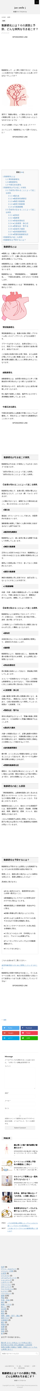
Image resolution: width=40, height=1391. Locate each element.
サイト (7, 1108)
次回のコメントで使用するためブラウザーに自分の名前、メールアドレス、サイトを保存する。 (20, 1121)
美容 (2, 1331)
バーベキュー (6, 1293)
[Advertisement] (20, 53)
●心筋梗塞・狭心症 (18, 223)
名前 (7, 1093)
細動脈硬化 (12, 182)
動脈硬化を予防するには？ (14, 240)
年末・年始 (5, 1300)
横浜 (2, 1313)
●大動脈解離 (15, 207)
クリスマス (5, 1276)
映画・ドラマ (6, 1304)
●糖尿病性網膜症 (17, 199)
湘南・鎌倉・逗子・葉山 (10, 1316)
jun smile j (20, 8)
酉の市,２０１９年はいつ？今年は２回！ (16, 1343)
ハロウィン (5, 1282)
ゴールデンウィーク (8, 1278)
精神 (2, 1329)
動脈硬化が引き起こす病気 (14, 188)
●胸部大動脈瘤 (16, 201)
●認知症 (13, 215)
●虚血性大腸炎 (16, 229)
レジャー (4, 1291)
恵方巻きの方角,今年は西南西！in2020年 (16, 1345)
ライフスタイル (7, 1289)
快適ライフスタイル (20, 1380)
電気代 (3, 1324)
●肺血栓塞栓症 (16, 221)
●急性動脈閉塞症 (17, 232)
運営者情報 (21, 1368)
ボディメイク (6, 1287)
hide (21, 172)
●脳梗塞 (13, 218)
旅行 (2, 1302)
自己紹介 (27, 1366)
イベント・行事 (7, 1271)
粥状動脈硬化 (12, 179)
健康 (5, 1020)
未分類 (3, 1309)
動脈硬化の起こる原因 (12, 237)
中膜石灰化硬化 (13, 185)
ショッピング (6, 1280)
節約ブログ (5, 1318)
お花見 (3, 1273)
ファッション (6, 1284)
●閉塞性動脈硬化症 (18, 234)
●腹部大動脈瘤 (16, 204)
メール (7, 1101)
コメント (8, 1066)
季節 (2, 1298)
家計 (2, 1322)
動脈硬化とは (9, 177)
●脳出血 (13, 196)
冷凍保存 (4, 1320)
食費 (2, 1327)
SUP (3, 1267)
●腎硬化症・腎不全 (18, 226)
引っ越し (19, 1366)
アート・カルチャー (8, 1269)
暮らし (3, 1307)
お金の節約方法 (9, 1366)
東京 (2, 1311)
